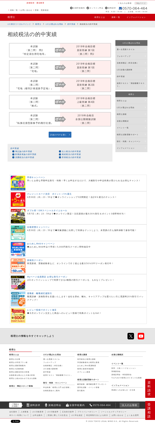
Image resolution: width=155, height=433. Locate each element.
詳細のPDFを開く (58, 134)
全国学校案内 (79, 8)
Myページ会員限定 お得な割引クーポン (47, 276)
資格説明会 (54, 405)
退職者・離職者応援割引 (39, 293)
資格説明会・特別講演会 (121, 374)
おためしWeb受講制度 (86, 365)
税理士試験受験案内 (17, 365)
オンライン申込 (96, 8)
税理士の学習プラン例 (18, 362)
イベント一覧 (123, 127)
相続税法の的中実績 (71, 154)
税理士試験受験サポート (128, 134)
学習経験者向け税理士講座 (88, 362)
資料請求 (112, 8)
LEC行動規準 (53, 412)
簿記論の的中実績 (23, 151)
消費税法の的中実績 (24, 157)
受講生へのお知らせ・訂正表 (123, 390)
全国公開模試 (123, 121)
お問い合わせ (26, 10)
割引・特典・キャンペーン (129, 141)
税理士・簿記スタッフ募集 (21, 386)
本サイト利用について (19, 415)
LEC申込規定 (77, 415)
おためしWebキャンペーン (41, 243)
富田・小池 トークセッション (123, 368)
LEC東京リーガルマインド (19, 24)
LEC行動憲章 (38, 412)
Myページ (141, 3)
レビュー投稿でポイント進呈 (42, 309)
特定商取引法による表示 (97, 415)
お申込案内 (38, 415)
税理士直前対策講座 (85, 369)
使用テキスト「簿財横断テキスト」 (131, 84)
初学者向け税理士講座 (86, 359)
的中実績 (71, 24)
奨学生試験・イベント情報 (88, 387)
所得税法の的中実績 (71, 157)
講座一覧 (116, 17)
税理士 (11, 17)
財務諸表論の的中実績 (25, 154)
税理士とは (99, 17)
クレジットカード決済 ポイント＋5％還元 (49, 193)
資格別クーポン (35, 260)
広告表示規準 (68, 412)
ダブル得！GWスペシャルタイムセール (47, 210)
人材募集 (25, 412)
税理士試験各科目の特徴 (19, 372)
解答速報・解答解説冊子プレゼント (92, 384)
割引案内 (81, 390)
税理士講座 (122, 114)
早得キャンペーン (36, 177)
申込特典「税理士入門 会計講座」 (57, 387)
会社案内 (13, 412)
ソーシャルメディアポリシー (114, 412)
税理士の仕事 (14, 359)
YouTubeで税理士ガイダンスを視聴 (126, 378)
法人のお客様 (126, 3)
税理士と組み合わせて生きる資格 (23, 378)
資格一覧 (14, 10)
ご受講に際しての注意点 (57, 415)
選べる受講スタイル (126, 49)
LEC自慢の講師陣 (124, 69)
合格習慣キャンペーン (38, 227)
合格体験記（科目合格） (128, 63)
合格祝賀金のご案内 (51, 390)
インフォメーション (136, 17)
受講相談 (149, 410)
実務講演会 (116, 371)
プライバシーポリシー (87, 412)
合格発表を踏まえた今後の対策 (22, 375)
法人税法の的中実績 (71, 151)
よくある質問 (133, 415)
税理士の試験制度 (16, 369)
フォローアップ (124, 56)
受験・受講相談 (42, 10)
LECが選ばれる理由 (54, 24)
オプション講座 (83, 372)
